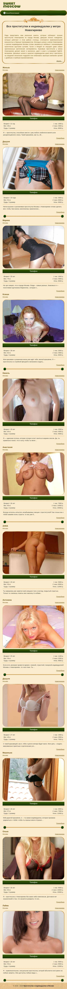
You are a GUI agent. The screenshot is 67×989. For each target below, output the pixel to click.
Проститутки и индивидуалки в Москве (38, 986)
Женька (6, 68)
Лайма (6, 906)
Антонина (7, 600)
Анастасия (7, 447)
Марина (6, 220)
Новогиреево (59, 70)
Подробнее (60, 138)
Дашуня (6, 142)
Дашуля (6, 679)
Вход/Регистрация (12, 13)
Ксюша (6, 294)
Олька (5, 831)
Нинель (6, 373)
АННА (5, 526)
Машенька (7, 753)
